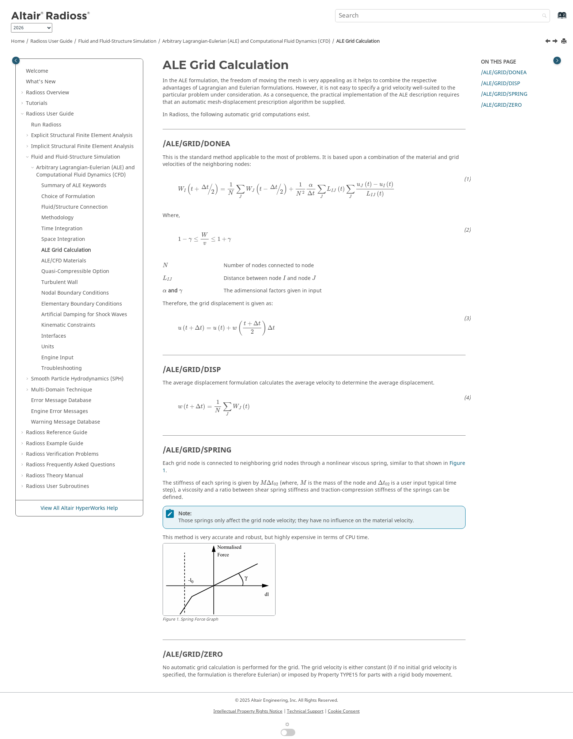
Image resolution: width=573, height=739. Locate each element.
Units (47, 346)
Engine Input (57, 357)
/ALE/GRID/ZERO (501, 105)
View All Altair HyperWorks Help (79, 508)
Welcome (37, 71)
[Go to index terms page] (554, 19)
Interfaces (53, 336)
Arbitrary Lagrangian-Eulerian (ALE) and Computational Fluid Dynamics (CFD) (246, 41)
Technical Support (305, 711)
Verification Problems (62, 454)
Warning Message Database (65, 422)
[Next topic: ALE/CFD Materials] (556, 42)
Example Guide (54, 443)
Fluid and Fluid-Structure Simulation (117, 41)
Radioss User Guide (51, 41)
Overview (47, 92)
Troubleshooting (61, 368)
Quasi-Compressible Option (75, 271)
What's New (41, 82)
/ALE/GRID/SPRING (504, 94)
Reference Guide (56, 432)
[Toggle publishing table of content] (16, 60)
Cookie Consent (344, 711)
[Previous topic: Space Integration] (548, 42)
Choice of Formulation (68, 196)
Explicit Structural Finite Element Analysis (82, 135)
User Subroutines (57, 486)
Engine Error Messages (59, 411)
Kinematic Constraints (68, 325)
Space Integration (63, 239)
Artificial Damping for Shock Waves (84, 314)
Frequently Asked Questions (70, 465)
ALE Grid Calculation (358, 41)
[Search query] (442, 15)
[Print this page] (565, 41)
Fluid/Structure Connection (74, 207)
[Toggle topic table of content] (557, 60)
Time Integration (62, 228)
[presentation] (286, 190)
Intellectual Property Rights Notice (247, 711)
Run (46, 125)
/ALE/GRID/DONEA (504, 72)
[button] (23, 71)
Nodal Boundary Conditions (75, 293)
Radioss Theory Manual (54, 476)
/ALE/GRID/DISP (500, 83)
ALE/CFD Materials (63, 261)
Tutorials (37, 103)
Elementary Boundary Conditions (81, 304)
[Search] (542, 16)
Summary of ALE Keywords (73, 185)
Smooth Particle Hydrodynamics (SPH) (77, 379)
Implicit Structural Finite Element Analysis (82, 146)
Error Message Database (61, 400)
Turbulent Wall (59, 282)
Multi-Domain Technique (61, 390)
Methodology (57, 217)
